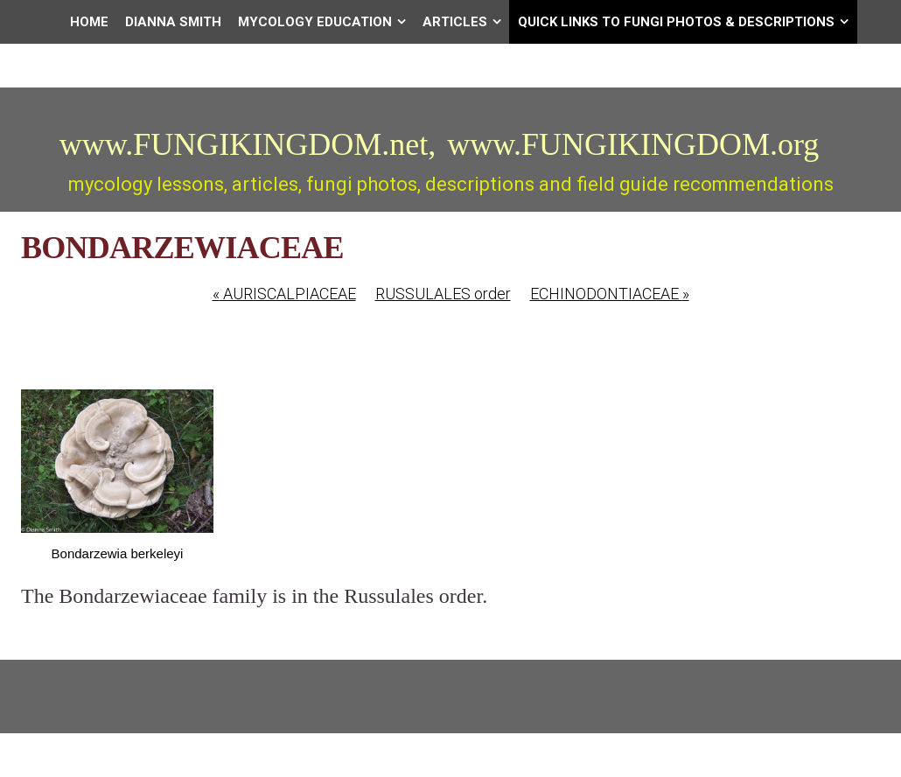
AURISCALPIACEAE (284, 293)
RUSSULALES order (443, 293)
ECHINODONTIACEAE (609, 293)
